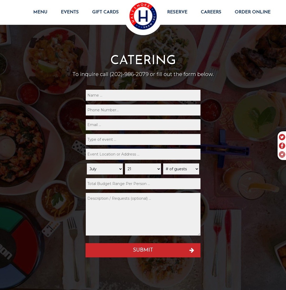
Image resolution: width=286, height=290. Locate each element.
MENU (41, 12)
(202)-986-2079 (129, 74)
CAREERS (212, 12)
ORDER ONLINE (252, 12)
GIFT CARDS (105, 12)
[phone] (143, 110)
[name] (143, 95)
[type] (143, 139)
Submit (143, 250)
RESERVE (178, 12)
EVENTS (70, 12)
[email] (143, 124)
